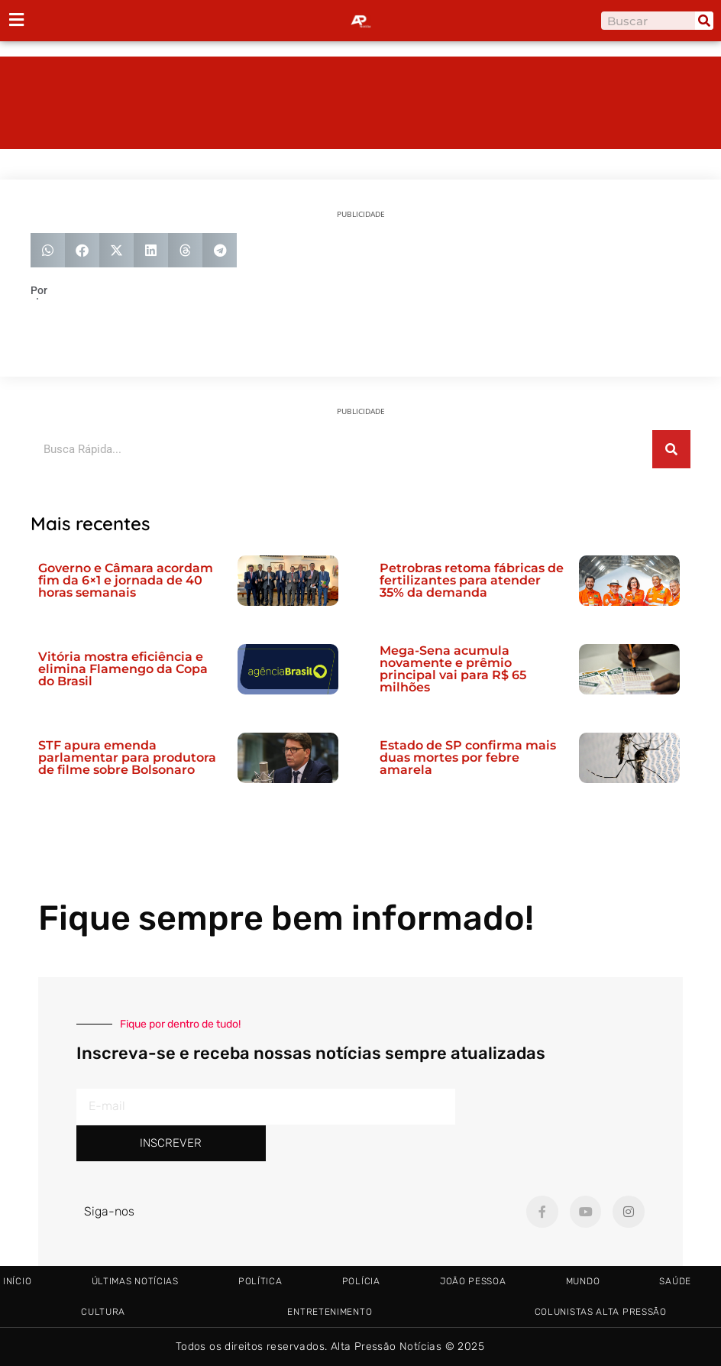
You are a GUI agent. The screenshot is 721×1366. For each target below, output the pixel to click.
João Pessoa (473, 1281)
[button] (48, 250)
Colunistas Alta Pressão (601, 1311)
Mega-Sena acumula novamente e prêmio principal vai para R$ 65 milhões (453, 668)
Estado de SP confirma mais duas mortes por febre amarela (468, 757)
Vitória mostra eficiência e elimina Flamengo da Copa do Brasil (123, 668)
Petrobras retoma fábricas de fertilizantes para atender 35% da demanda (472, 580)
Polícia (361, 1281)
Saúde (675, 1281)
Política (260, 1281)
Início (17, 1281)
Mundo (583, 1281)
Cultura (103, 1311)
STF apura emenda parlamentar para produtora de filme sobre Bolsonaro (127, 757)
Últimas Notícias (135, 1281)
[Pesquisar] (704, 20)
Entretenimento (329, 1311)
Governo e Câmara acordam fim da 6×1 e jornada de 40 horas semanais (125, 580)
